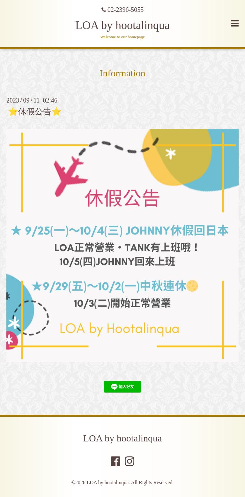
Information (122, 73)
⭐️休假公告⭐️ (35, 111)
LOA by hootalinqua (122, 25)
